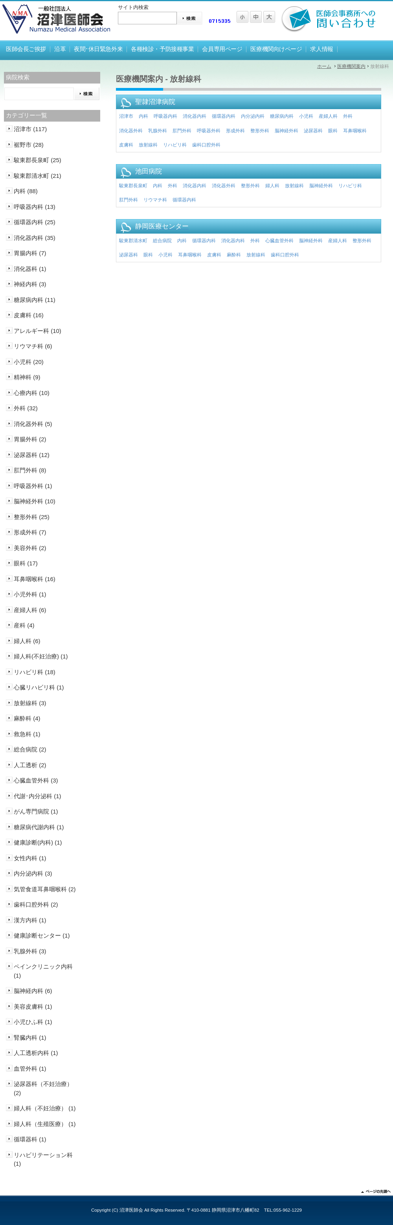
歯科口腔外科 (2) (36, 904)
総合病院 (162, 240)
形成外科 (235, 130)
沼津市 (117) (30, 129)
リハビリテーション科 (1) (43, 1159)
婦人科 (272, 185)
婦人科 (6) (27, 641)
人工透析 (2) (30, 765)
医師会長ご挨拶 (26, 49)
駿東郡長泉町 (133, 185)
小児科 (306, 116)
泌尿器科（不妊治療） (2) (43, 1088)
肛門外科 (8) (30, 470)
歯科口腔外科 (206, 145)
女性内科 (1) (30, 858)
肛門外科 (182, 130)
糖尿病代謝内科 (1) (39, 827)
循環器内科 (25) (34, 222)
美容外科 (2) (30, 548)
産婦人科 (328, 116)
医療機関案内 (351, 66)
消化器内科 (194, 116)
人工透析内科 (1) (36, 1052)
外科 (348, 116)
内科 (143, 116)
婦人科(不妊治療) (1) (41, 656)
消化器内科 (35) (34, 237)
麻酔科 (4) (27, 718)
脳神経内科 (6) (33, 990)
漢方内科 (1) (30, 920)
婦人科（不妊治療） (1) (45, 1108)
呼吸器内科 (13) (34, 206)
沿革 (60, 49)
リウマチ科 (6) (33, 346)
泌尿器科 (313, 130)
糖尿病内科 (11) (34, 299)
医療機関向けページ (276, 49)
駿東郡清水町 (133, 240)
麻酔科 (234, 255)
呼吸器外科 (208, 130)
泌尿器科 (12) (32, 455)
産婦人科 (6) (30, 610)
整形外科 (259, 130)
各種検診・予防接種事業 (162, 49)
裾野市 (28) (29, 144)
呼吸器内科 (165, 116)
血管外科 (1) (30, 1068)
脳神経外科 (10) (34, 501)
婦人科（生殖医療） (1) (45, 1124)
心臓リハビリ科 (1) (39, 687)
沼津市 (126, 116)
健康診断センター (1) (42, 935)
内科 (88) (26, 191)
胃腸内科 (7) (30, 253)
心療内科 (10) (32, 392)
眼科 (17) (26, 563)
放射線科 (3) (30, 703)
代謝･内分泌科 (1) (37, 796)
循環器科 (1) (30, 1139)
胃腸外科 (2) (30, 439)
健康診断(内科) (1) (38, 842)
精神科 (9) (27, 377)
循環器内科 (223, 116)
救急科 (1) (27, 734)
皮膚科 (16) (29, 315)
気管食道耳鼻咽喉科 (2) (45, 889)
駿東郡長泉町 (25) (37, 160)
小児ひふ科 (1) (33, 1021)
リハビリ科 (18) (34, 672)
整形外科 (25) (32, 517)
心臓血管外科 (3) (36, 780)
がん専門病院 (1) (36, 811)
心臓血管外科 (279, 240)
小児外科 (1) (30, 594)
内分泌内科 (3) (33, 873)
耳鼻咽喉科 (355, 130)
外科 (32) (26, 408)
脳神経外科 (286, 130)
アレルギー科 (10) (37, 330)
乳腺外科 (157, 130)
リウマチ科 (155, 200)
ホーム (324, 66)
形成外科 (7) (30, 532)
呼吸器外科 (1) (33, 486)
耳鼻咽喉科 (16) (34, 579)
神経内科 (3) (30, 284)
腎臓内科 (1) (30, 1037)
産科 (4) (24, 625)
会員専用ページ (222, 49)
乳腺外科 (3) (30, 951)
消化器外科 (131, 130)
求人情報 (321, 49)
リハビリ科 (175, 145)
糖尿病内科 (282, 116)
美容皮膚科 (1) (33, 1006)
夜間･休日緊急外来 (98, 49)
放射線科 (148, 145)
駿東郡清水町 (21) (37, 175)
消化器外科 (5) (33, 424)
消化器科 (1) (30, 268)
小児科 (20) (29, 361)
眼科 (333, 130)
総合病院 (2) (30, 749)
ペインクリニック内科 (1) (43, 971)
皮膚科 (126, 145)
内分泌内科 (252, 116)
